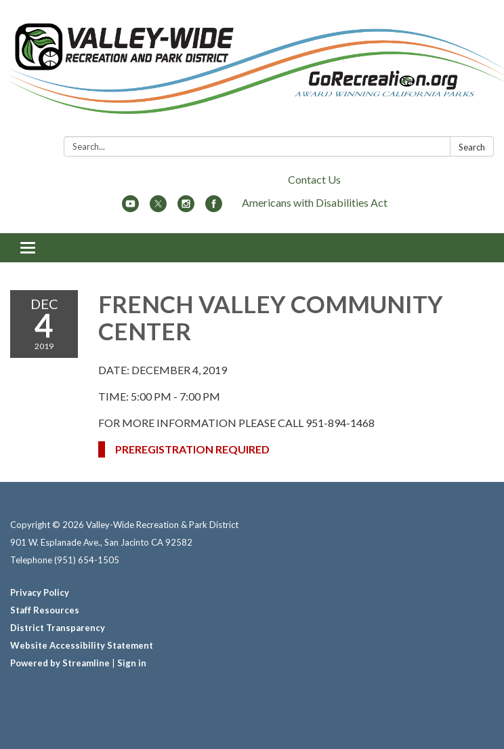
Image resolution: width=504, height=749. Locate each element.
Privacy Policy (39, 592)
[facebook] (213, 207)
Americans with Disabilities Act (314, 202)
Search (472, 147)
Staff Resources (44, 610)
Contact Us (314, 179)
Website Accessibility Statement (81, 645)
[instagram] (185, 207)
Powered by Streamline (60, 662)
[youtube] (130, 207)
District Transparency (57, 627)
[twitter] (158, 207)
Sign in (131, 662)
